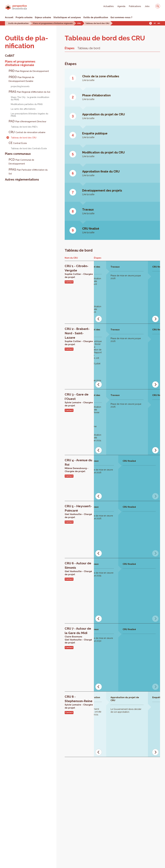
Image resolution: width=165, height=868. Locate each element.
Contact (69, 282)
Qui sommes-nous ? (121, 17)
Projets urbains (24, 17)
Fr (150, 23)
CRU (79, 23)
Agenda (121, 6)
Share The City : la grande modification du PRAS (30, 98)
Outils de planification (95, 17)
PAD (27, 121)
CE (18, 143)
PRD (29, 71)
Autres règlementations (22, 179)
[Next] (155, 319)
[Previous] (98, 319)
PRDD (21, 78)
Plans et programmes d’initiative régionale (20, 63)
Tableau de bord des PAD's (24, 127)
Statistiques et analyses (67, 17)
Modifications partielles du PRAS (27, 104)
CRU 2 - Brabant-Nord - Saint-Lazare (77, 333)
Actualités (108, 6)
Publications (135, 6)
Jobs (147, 6)
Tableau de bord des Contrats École (29, 148)
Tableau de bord (88, 48)
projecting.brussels (20, 86)
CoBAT (10, 55)
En (159, 23)
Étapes (69, 48)
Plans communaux (18, 154)
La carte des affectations (23, 109)
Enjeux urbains (43, 17)
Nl (155, 23)
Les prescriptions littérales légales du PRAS (29, 114)
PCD (21, 161)
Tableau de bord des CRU (97, 23)
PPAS (28, 171)
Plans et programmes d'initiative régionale (53, 23)
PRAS (29, 91)
